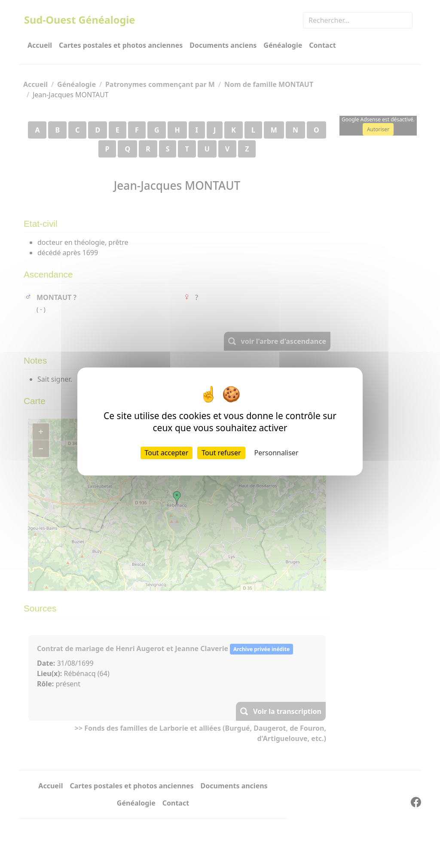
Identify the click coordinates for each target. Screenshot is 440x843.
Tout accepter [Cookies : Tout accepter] (167, 452)
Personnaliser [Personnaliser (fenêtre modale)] (276, 452)
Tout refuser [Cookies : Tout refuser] (221, 452)
